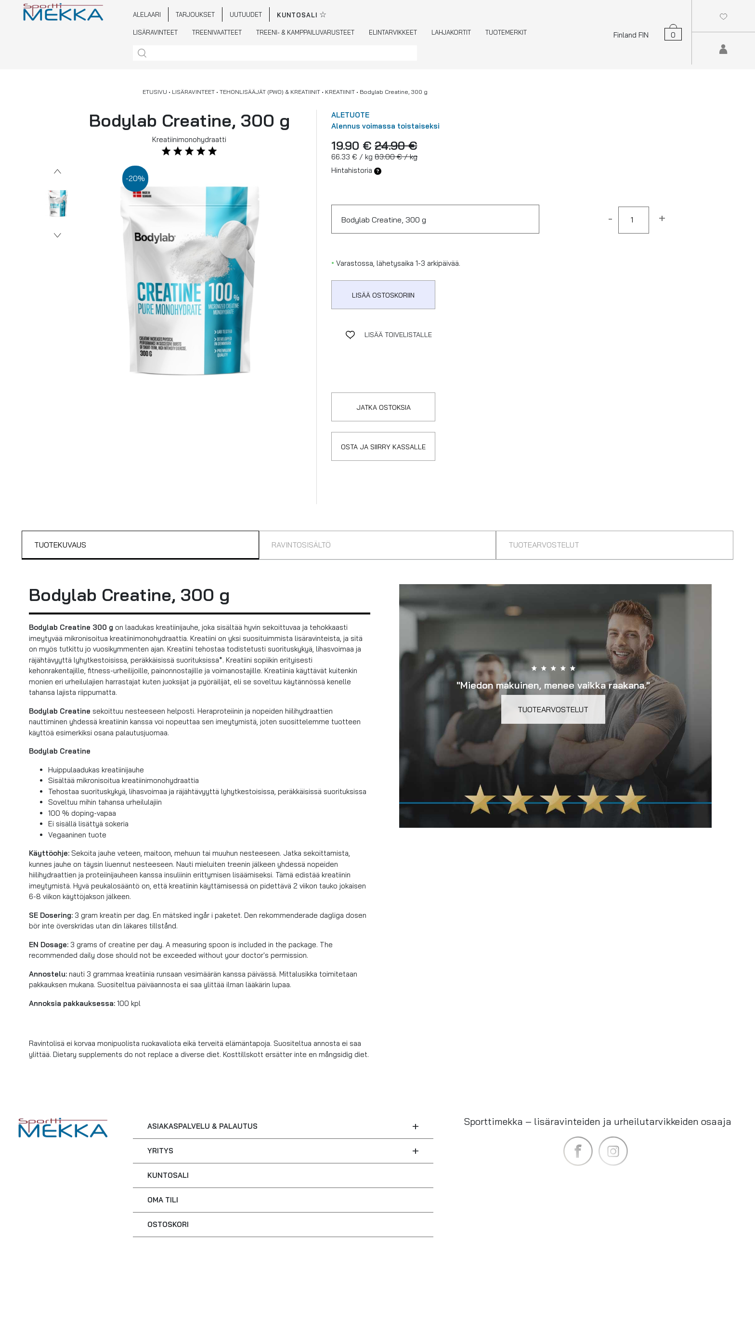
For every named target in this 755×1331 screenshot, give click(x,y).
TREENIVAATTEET (217, 32)
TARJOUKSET (195, 14)
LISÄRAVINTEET (155, 32)
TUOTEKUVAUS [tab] (60, 544)
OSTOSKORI (168, 1224)
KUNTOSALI (168, 1175)
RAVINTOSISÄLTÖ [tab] (301, 544)
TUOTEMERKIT (506, 32)
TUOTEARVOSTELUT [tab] (543, 544)
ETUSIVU (155, 91)
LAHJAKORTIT (451, 32)
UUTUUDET (246, 14)
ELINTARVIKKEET (393, 32)
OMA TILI (162, 1199)
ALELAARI (147, 14)
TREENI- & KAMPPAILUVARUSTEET (305, 32)
